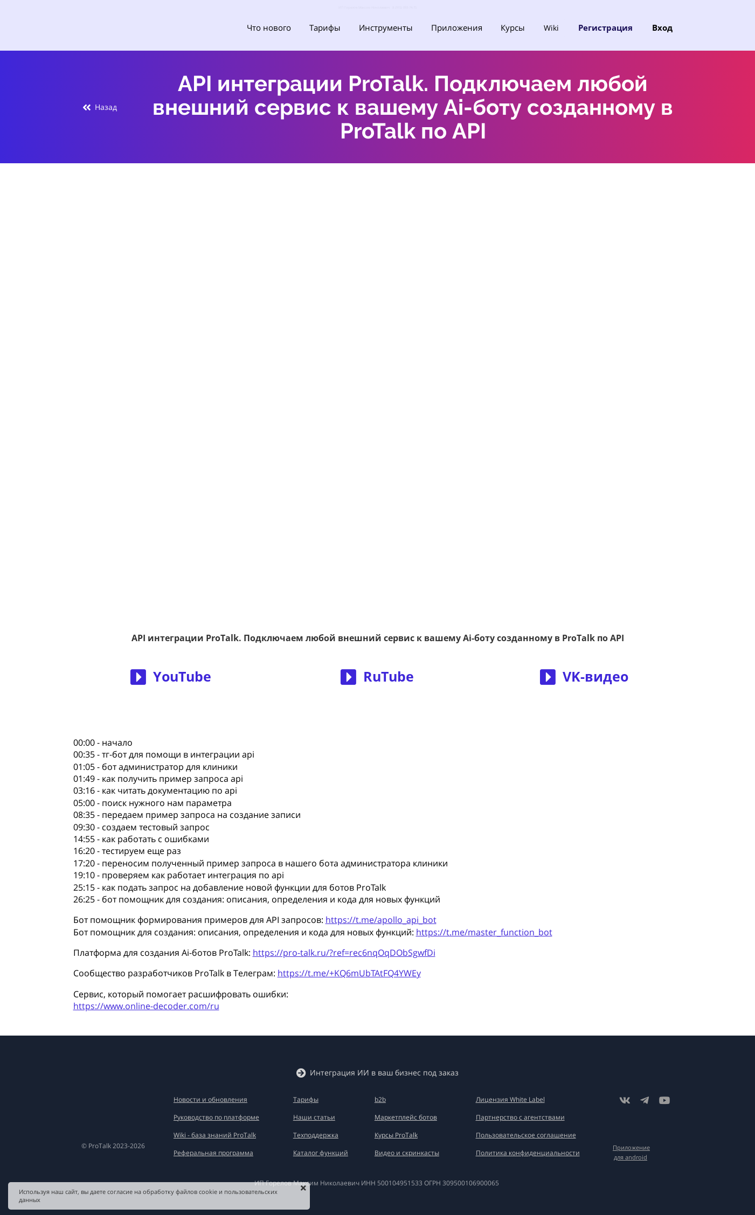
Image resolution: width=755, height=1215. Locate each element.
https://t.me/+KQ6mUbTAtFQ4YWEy (349, 973)
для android (630, 1157)
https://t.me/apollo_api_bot (381, 920)
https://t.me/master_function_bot (484, 932)
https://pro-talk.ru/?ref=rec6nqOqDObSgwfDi (344, 953)
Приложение (631, 1147)
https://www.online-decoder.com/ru (146, 1006)
